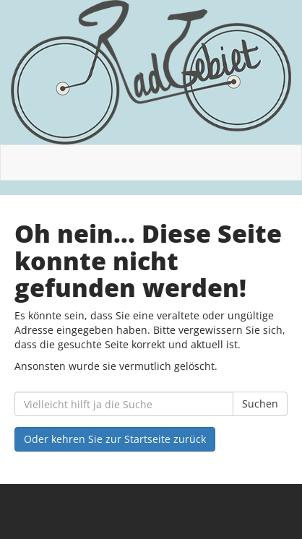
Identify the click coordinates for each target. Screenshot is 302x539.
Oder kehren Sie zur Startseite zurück (115, 439)
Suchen (260, 403)
